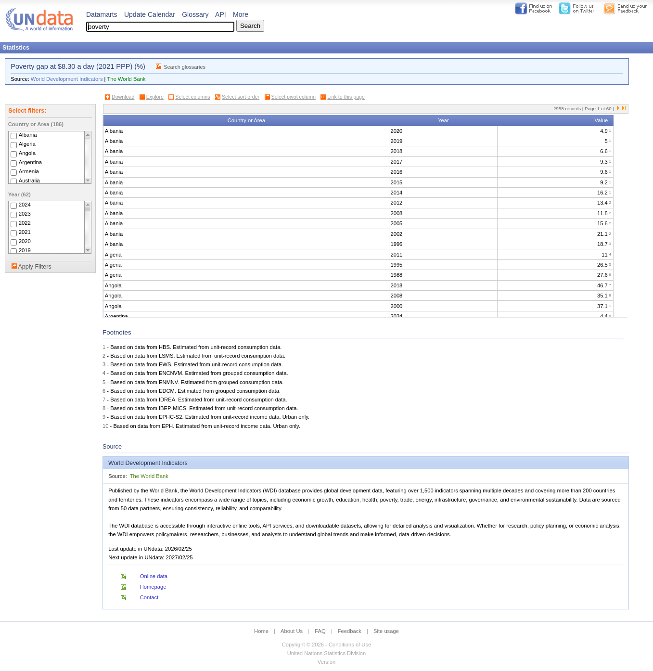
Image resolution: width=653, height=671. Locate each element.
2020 (25, 241)
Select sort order (240, 97)
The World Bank (126, 79)
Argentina (30, 162)
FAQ (320, 631)
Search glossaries (184, 67)
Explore (155, 97)
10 (105, 426)
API (220, 14)
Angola (27, 153)
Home (261, 631)
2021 (25, 232)
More (240, 14)
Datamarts (101, 14)
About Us (292, 631)
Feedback (349, 631)
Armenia (29, 171)
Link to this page (346, 97)
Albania (28, 135)
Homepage (153, 587)
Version (326, 662)
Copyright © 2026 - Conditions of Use (326, 644)
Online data (153, 576)
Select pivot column (293, 97)
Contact (149, 597)
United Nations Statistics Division (326, 653)
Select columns (192, 97)
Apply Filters (34, 266)
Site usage (386, 631)
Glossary (195, 14)
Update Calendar (149, 14)
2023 (25, 214)
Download (123, 97)
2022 (25, 223)
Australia (29, 180)
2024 (25, 204)
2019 (25, 250)
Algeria (27, 144)
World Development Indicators (67, 79)
